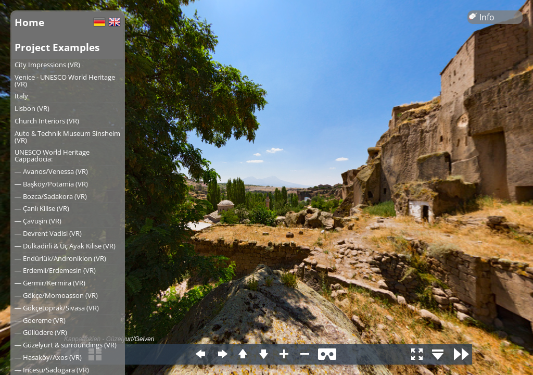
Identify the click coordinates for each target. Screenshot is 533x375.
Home (29, 22)
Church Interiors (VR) (47, 121)
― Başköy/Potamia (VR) (51, 184)
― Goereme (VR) (40, 320)
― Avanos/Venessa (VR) (51, 171)
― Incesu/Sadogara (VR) (52, 369)
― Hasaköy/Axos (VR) (48, 357)
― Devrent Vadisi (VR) (48, 233)
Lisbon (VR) (32, 108)
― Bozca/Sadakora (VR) (51, 196)
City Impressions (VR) (47, 64)
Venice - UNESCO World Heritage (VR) (65, 80)
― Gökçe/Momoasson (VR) (56, 295)
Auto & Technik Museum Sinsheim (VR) (67, 137)
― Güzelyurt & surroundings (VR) (66, 344)
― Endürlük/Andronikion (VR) (60, 258)
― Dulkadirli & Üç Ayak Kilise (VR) (65, 246)
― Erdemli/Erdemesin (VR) (55, 270)
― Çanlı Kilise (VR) (42, 208)
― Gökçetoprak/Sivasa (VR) (57, 307)
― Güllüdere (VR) (41, 332)
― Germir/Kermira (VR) (50, 283)
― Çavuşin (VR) (38, 221)
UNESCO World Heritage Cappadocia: (52, 155)
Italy (21, 96)
